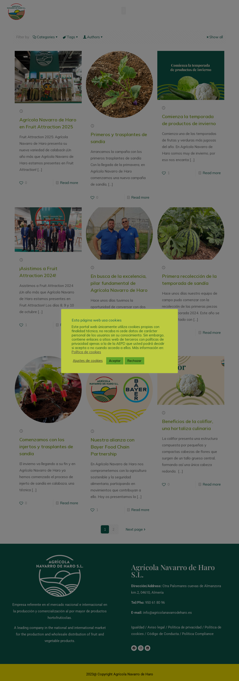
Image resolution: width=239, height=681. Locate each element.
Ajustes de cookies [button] (88, 361)
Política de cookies (86, 352)
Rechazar (134, 361)
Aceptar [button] (115, 361)
